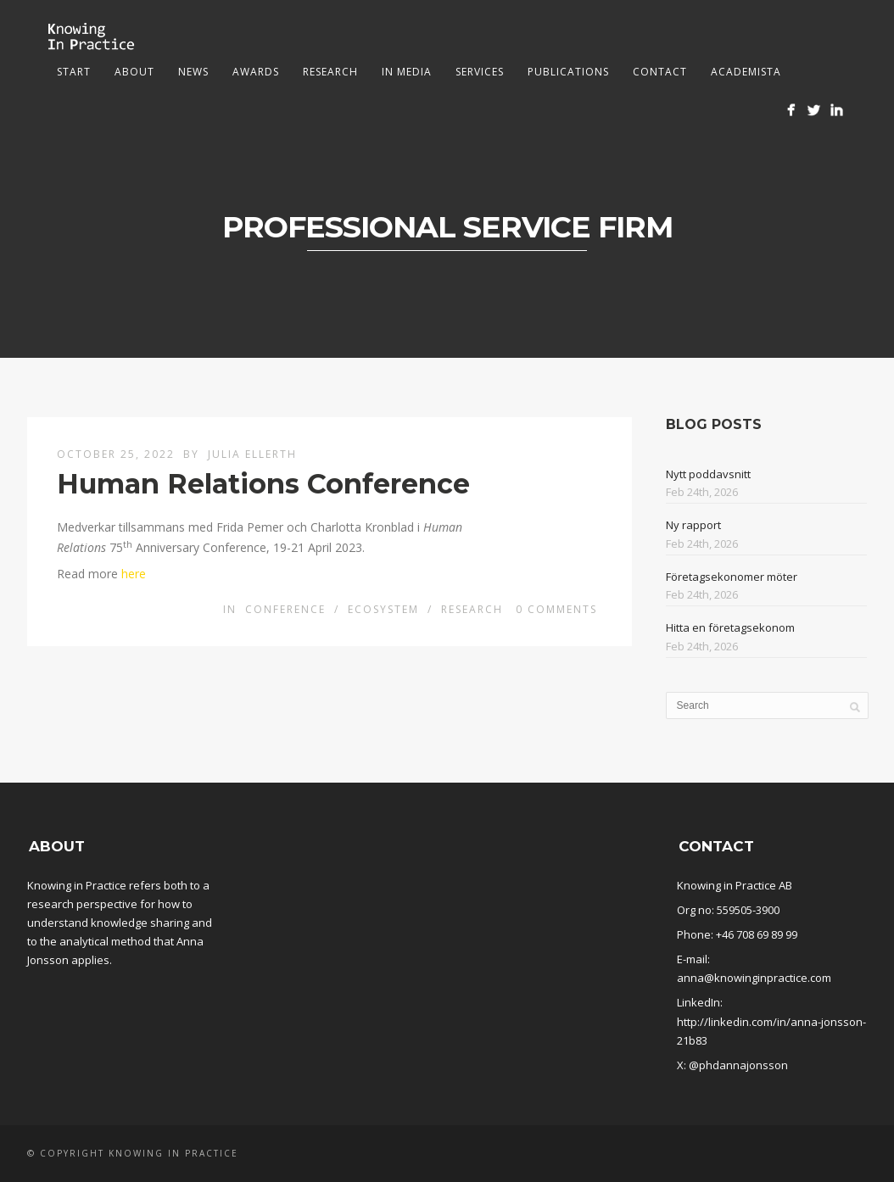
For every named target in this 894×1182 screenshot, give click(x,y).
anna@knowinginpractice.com (754, 977)
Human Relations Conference (263, 483)
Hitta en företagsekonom (730, 627)
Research (330, 71)
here (133, 574)
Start (74, 71)
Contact (660, 71)
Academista (746, 71)
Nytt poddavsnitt (708, 474)
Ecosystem (383, 609)
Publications (568, 71)
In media (407, 71)
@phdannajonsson (738, 1065)
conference (285, 609)
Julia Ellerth (252, 454)
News (193, 71)
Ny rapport (693, 524)
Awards (255, 71)
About (134, 71)
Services (479, 71)
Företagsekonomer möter (731, 576)
